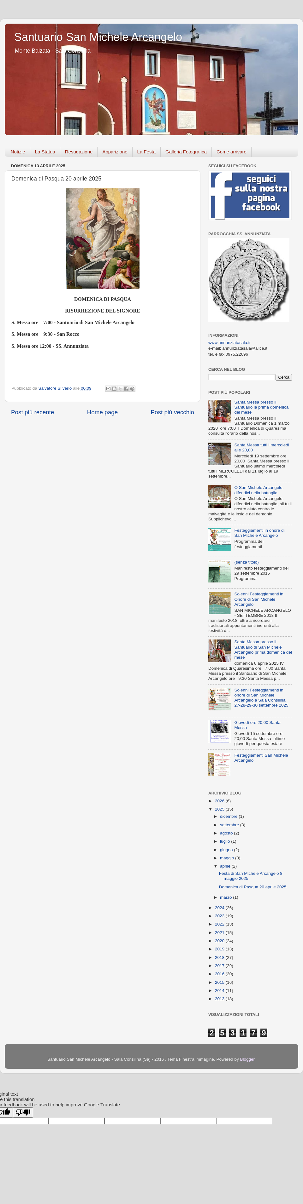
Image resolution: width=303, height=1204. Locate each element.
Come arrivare (232, 151)
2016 (220, 974)
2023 (220, 916)
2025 (220, 809)
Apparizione (114, 151)
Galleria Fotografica (186, 151)
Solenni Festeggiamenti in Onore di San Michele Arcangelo (258, 599)
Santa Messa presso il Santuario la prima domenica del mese (261, 407)
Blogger (247, 1059)
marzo (226, 897)
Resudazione (79, 151)
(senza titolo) (246, 562)
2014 (220, 990)
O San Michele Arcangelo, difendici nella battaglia (258, 490)
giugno (227, 849)
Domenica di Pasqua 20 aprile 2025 (253, 887)
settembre (230, 825)
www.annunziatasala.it (229, 342)
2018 (220, 957)
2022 (220, 924)
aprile (226, 866)
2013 (220, 998)
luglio (225, 841)
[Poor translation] (23, 1112)
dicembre (229, 816)
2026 (220, 801)
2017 (220, 965)
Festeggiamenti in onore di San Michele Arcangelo (259, 533)
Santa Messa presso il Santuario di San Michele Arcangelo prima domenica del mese (263, 649)
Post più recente (32, 412)
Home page (102, 412)
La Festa (146, 151)
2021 (220, 932)
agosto (227, 833)
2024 (220, 907)
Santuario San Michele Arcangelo (98, 37)
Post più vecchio (172, 412)
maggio (227, 858)
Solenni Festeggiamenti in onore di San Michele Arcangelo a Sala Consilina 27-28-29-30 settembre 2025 (261, 698)
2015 (220, 982)
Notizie (18, 151)
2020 (220, 940)
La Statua (45, 151)
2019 (220, 949)
